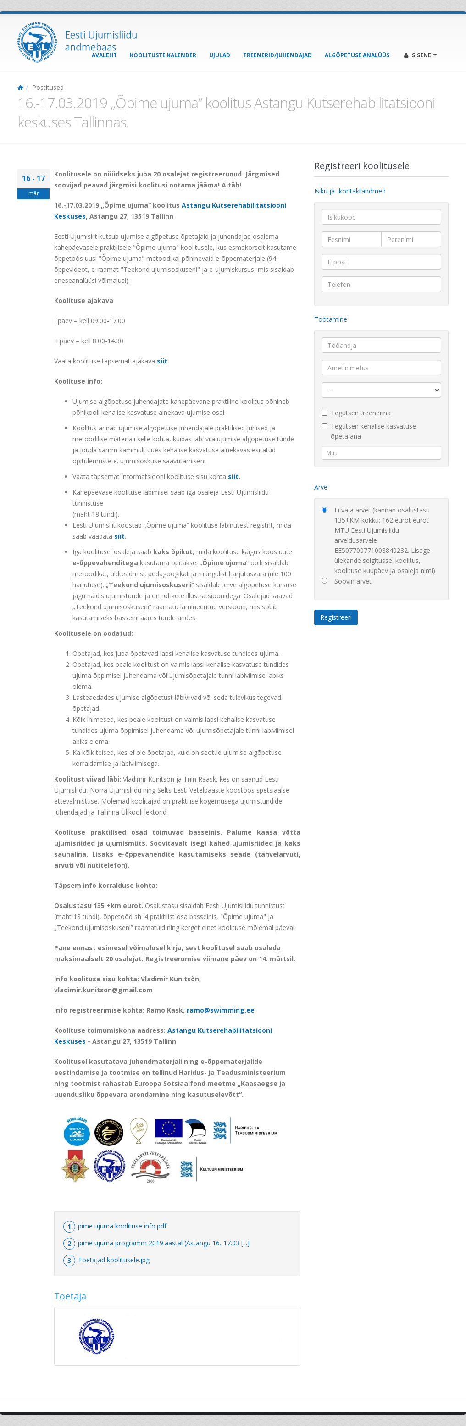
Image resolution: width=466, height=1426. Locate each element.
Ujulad (219, 55)
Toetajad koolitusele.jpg (114, 1259)
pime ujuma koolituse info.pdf (122, 1226)
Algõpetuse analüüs (357, 55)
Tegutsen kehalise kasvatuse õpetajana (369, 431)
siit (162, 361)
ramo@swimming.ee (221, 1010)
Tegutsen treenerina (356, 412)
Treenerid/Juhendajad (277, 55)
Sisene (420, 55)
